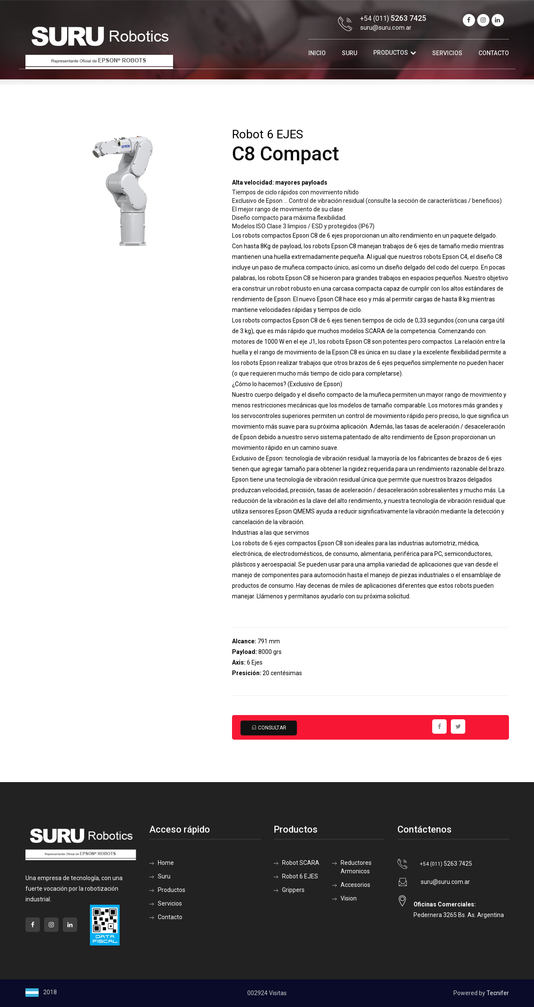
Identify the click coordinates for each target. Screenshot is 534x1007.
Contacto (493, 53)
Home (166, 862)
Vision (349, 898)
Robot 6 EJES (300, 876)
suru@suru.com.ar (385, 27)
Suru (349, 53)
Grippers (293, 889)
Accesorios (355, 884)
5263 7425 (446, 863)
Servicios (447, 53)
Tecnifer (497, 993)
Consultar (269, 728)
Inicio (317, 53)
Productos (390, 52)
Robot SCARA (300, 862)
